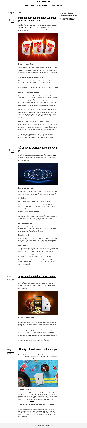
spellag (40, 392)
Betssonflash (43, 1)
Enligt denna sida (45, 285)
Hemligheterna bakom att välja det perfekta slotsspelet (37, 19)
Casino (12, 22)
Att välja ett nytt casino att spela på (37, 349)
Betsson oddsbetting (42, 5)
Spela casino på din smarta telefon (37, 276)
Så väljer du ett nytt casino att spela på (67, 18)
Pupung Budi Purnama (48, 425)
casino (30, 408)
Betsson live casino (56, 5)
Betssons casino (29, 5)
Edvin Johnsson (11, 20)
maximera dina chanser (25, 27)
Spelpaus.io (31, 401)
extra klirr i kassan (27, 335)
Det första (20, 320)
